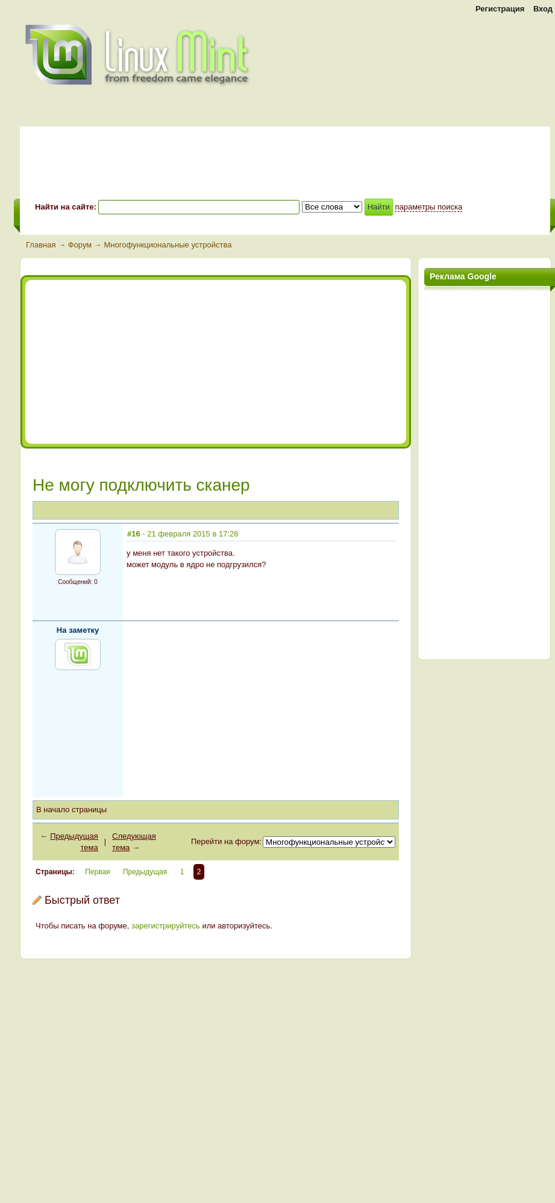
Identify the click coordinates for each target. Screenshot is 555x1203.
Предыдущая (145, 872)
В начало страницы (71, 809)
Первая (97, 872)
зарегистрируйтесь (165, 925)
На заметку (78, 630)
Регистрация (499, 8)
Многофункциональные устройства (167, 244)
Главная (40, 244)
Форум (80, 244)
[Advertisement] (135, 362)
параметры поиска (428, 206)
